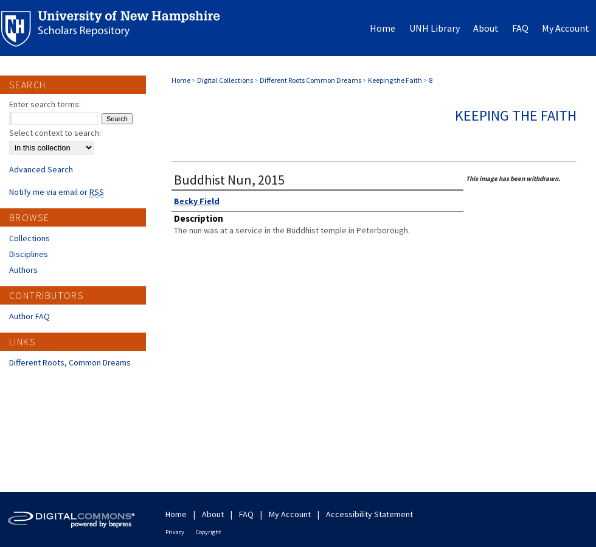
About (213, 514)
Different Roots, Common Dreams (70, 362)
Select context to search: (55, 132)
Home (181, 80)
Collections (29, 238)
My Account (290, 514)
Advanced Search (41, 169)
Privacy (174, 532)
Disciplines (28, 254)
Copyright (208, 532)
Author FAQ (29, 316)
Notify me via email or (56, 191)
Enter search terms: (45, 104)
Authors (23, 269)
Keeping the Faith (395, 80)
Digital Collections (225, 80)
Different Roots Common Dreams (310, 80)
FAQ (246, 514)
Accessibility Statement (369, 514)
